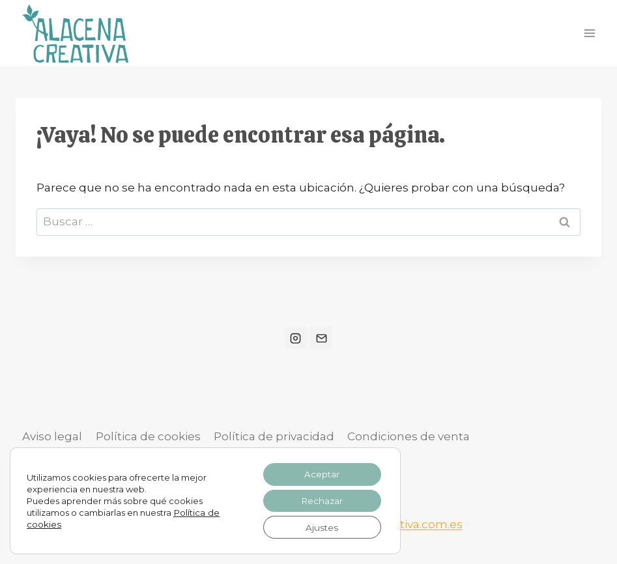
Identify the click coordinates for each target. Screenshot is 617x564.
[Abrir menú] (589, 33)
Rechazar (319, 499)
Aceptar (320, 472)
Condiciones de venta (408, 436)
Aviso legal (52, 436)
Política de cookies (148, 436)
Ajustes (320, 527)
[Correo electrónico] (321, 338)
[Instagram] (296, 338)
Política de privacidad (274, 436)
